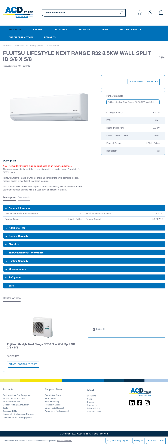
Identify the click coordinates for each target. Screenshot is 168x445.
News (89, 398)
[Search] (121, 12)
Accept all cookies (156, 441)
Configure (138, 441)
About (90, 389)
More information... (64, 441)
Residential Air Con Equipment (17, 395)
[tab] (9, 198)
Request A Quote (53, 404)
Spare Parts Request (54, 408)
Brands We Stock (53, 395)
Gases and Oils (10, 411)
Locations (91, 395)
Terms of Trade (94, 411)
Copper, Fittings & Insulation (16, 404)
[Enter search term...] (80, 12)
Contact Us (92, 405)
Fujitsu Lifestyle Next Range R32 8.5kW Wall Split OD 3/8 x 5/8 (41, 345)
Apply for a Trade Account (57, 411)
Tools (5, 408)
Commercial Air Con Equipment (17, 417)
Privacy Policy (93, 408)
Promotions (50, 398)
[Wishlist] (139, 12)
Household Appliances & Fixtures (18, 414)
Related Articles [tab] (12, 298)
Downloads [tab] (24, 198)
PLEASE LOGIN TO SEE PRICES (143, 82)
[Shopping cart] (161, 12)
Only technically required (118, 441)
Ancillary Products (11, 401)
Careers (90, 402)
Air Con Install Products (14, 398)
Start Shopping (52, 401)
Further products (114, 96)
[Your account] (150, 12)
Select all (100, 329)
